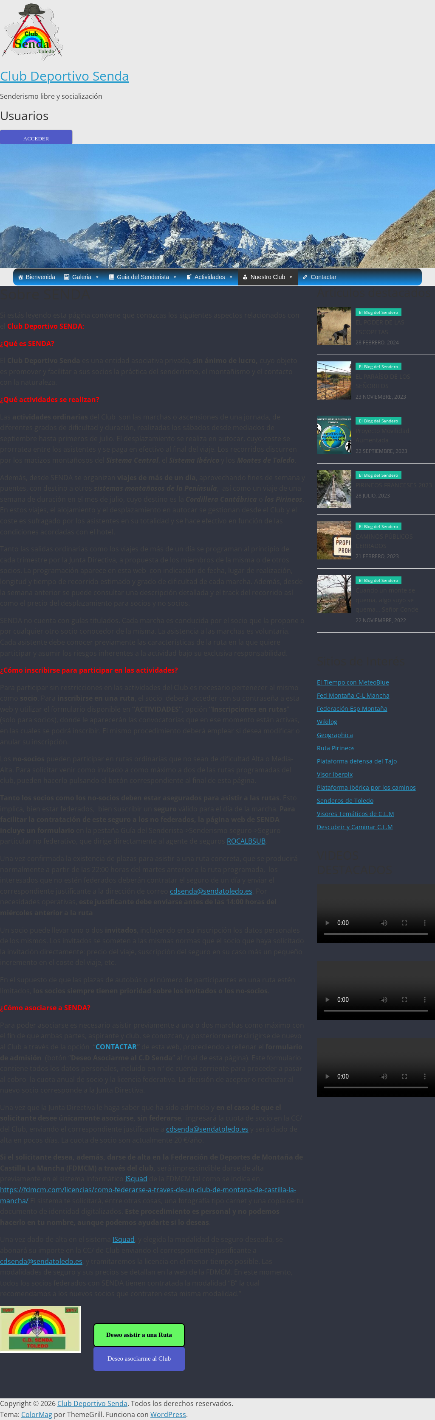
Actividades (214, 276)
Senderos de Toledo (345, 801)
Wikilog (327, 722)
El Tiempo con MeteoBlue (353, 682)
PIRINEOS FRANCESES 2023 (394, 485)
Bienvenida (40, 277)
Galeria (86, 276)
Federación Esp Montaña (352, 708)
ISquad (136, 1178)
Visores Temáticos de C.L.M (355, 814)
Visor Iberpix (335, 774)
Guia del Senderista (147, 276)
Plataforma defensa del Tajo (357, 761)
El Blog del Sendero (378, 312)
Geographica (335, 735)
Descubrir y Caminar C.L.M (355, 827)
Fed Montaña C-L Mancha (353, 695)
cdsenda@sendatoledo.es (211, 891)
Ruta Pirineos (336, 748)
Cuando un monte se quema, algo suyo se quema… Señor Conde (387, 599)
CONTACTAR (116, 1046)
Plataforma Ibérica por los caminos (366, 787)
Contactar (323, 277)
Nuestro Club (272, 276)
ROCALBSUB (246, 841)
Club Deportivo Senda (64, 75)
